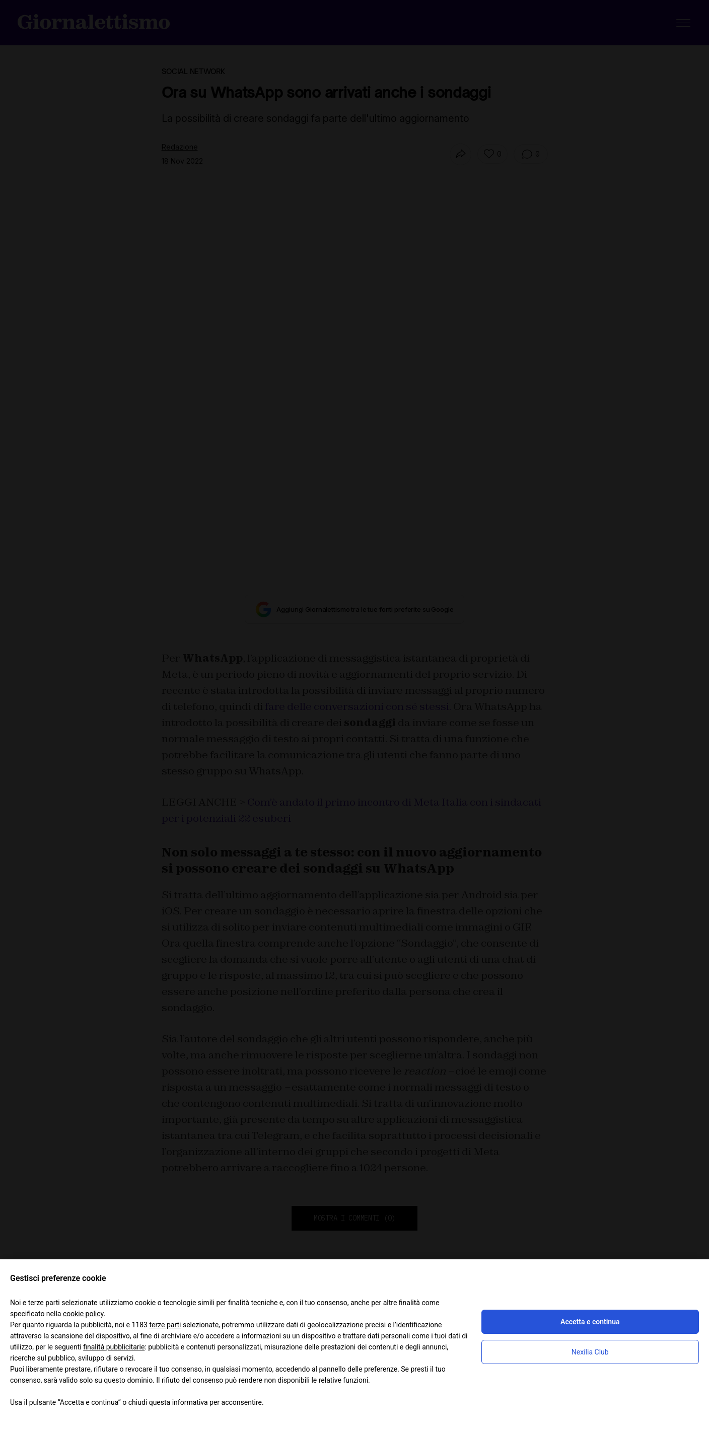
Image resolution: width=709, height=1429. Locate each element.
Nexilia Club (590, 1352)
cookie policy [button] (83, 1314)
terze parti (165, 1325)
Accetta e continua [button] (589, 1322)
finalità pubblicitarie (114, 1347)
